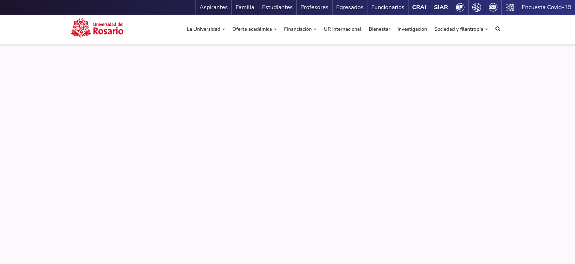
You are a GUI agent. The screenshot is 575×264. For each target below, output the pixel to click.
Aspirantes (213, 7)
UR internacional (342, 29)
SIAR (441, 7)
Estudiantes (277, 7)
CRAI (419, 7)
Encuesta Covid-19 (546, 7)
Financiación (298, 29)
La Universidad (203, 29)
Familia (244, 7)
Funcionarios (387, 7)
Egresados (350, 7)
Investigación (412, 29)
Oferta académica (252, 29)
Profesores (314, 7)
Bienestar (379, 29)
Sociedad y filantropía (458, 29)
